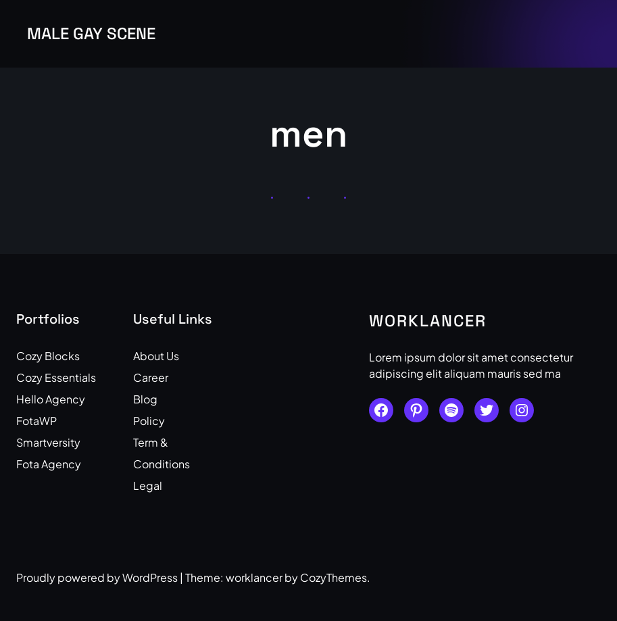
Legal (147, 485)
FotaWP (36, 421)
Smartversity (48, 442)
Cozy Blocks (48, 356)
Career (150, 377)
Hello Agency (50, 399)
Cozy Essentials (56, 377)
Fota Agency (48, 464)
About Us (156, 356)
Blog (145, 399)
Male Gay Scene (91, 33)
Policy (149, 421)
